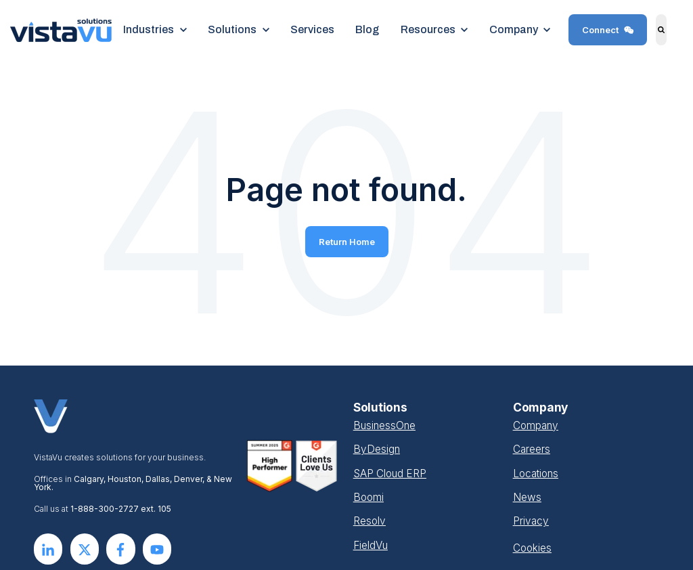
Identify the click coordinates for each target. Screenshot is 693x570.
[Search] (661, 29)
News (527, 497)
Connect (608, 29)
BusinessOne (384, 425)
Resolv (369, 520)
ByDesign (376, 449)
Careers (531, 449)
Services (312, 29)
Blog (367, 29)
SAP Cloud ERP (389, 473)
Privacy (531, 520)
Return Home (347, 241)
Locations (535, 473)
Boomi (368, 497)
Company (535, 425)
